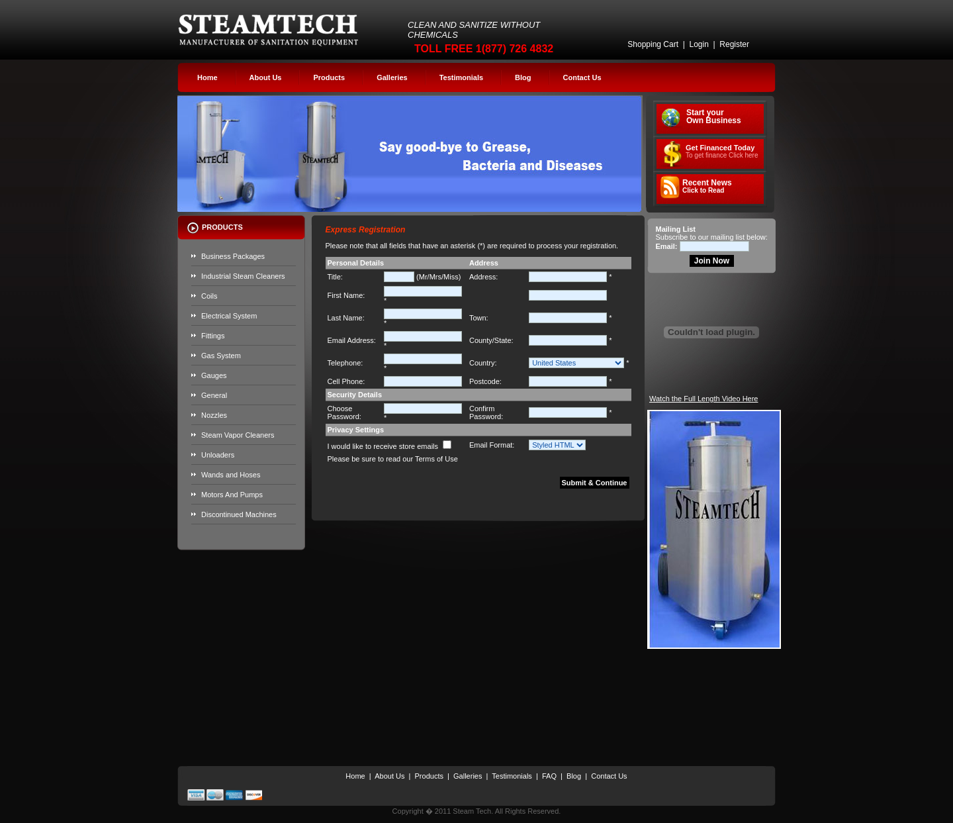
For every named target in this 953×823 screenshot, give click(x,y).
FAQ (549, 776)
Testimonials (461, 77)
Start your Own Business (713, 116)
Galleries (392, 77)
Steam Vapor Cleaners (237, 435)
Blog (523, 77)
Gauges (214, 375)
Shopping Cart (652, 44)
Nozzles (214, 415)
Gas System (221, 356)
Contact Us (582, 77)
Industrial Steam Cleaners (243, 276)
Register (734, 44)
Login (698, 44)
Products (329, 77)
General (214, 395)
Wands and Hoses (230, 475)
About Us (266, 77)
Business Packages (233, 256)
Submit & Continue (594, 483)
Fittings (212, 336)
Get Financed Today (722, 151)
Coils (209, 296)
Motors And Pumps (232, 495)
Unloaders (217, 455)
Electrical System (229, 316)
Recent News (707, 186)
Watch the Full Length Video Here (703, 399)
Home (207, 77)
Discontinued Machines (239, 514)
